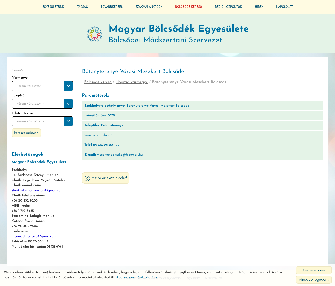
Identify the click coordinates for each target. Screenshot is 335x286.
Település (19, 93)
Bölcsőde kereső (188, 7)
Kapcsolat (284, 7)
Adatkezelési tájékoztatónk (136, 277)
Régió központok (228, 7)
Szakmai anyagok (148, 7)
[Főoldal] (94, 32)
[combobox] (42, 84)
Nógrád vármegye (132, 80)
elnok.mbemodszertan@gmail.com (37, 188)
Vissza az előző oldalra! (109, 176)
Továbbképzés (112, 7)
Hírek (259, 7)
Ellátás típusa (22, 111)
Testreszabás (314, 270)
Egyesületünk (53, 7)
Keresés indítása (26, 131)
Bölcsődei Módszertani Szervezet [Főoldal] (179, 32)
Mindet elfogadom (314, 279)
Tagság (82, 7)
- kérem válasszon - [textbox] (29, 84)
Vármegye (20, 76)
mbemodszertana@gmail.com (34, 234)
